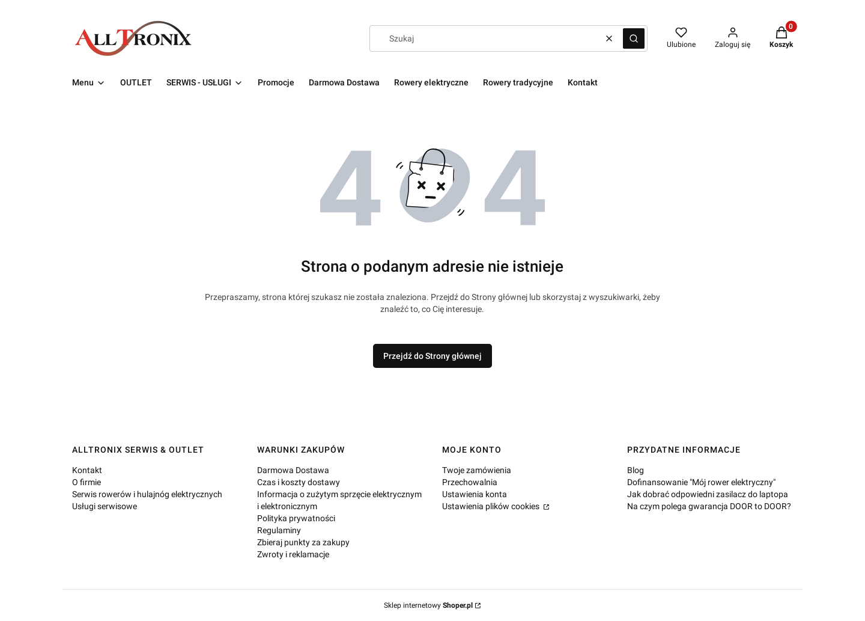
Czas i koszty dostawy (298, 482)
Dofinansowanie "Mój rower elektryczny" (701, 482)
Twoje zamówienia (476, 470)
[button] (634, 38)
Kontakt (87, 470)
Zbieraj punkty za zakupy (303, 542)
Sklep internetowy (428, 605)
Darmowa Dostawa (293, 470)
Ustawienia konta (474, 494)
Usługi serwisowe (104, 506)
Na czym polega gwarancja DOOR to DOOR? (709, 506)
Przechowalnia (469, 482)
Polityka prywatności (296, 518)
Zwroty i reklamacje (293, 554)
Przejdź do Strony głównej (432, 356)
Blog (635, 470)
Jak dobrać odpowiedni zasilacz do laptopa (707, 494)
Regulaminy (279, 530)
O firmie (86, 482)
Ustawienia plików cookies (491, 506)
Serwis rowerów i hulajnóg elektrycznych (147, 494)
